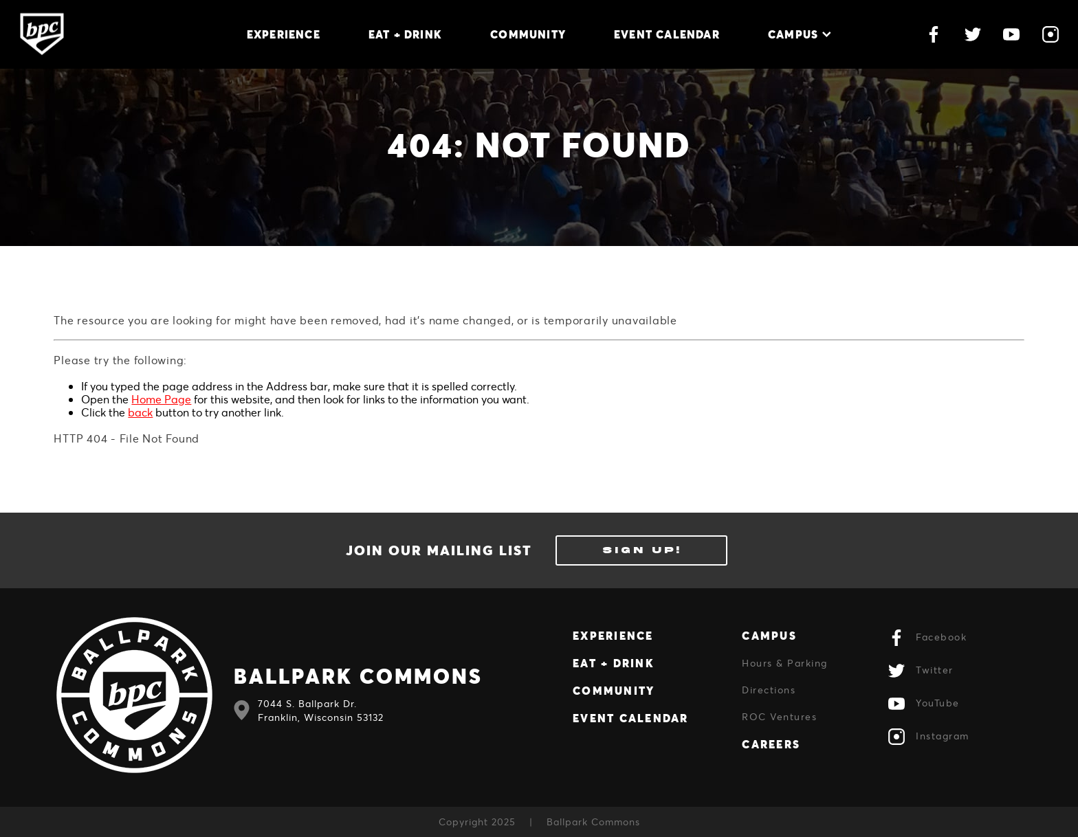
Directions (768, 689)
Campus (799, 34)
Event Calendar (667, 34)
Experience (283, 34)
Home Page (161, 399)
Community (528, 34)
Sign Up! (641, 550)
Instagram (928, 736)
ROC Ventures (779, 716)
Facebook (927, 637)
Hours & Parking (785, 662)
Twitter (921, 670)
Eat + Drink (405, 34)
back (140, 412)
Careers (771, 744)
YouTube (924, 703)
